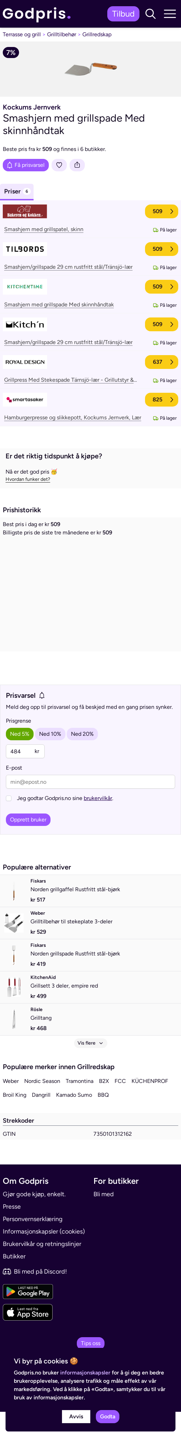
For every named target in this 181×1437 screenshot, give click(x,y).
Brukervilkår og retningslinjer (42, 1269)
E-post (14, 793)
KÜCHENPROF (150, 1106)
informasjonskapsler (85, 1372)
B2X (104, 1106)
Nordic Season (42, 1106)
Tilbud (123, 14)
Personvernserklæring (33, 1244)
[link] (38, 13)
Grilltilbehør (61, 34)
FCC (120, 1106)
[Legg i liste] (59, 165)
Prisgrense (18, 746)
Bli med (103, 1219)
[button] (150, 14)
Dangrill (41, 1120)
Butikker (14, 1281)
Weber (11, 1106)
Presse (12, 1232)
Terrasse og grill (22, 34)
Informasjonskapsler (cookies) (44, 1256)
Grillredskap (96, 34)
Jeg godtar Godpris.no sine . (65, 823)
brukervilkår (98, 823)
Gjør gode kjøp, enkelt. (34, 1219)
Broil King (14, 1120)
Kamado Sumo (74, 1120)
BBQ (103, 1120)
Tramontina (79, 1106)
